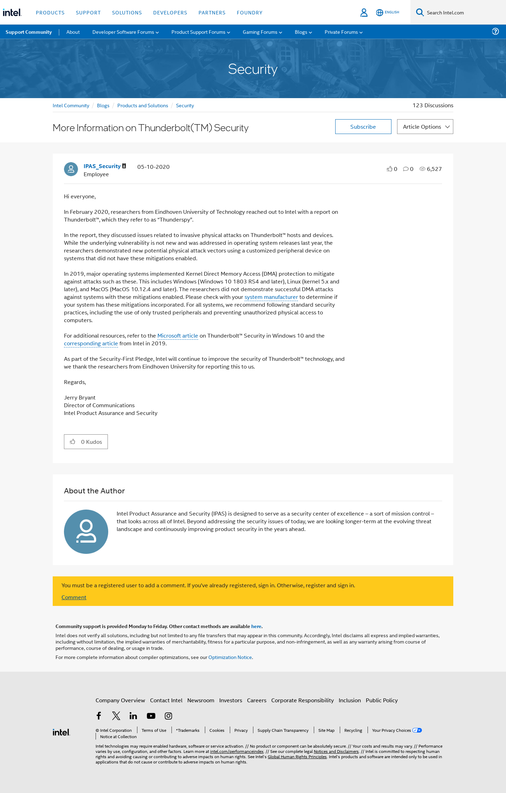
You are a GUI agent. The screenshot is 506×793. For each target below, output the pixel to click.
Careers (256, 700)
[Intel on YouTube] (151, 716)
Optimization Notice (230, 656)
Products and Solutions (142, 105)
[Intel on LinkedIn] (134, 716)
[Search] (420, 12)
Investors (230, 700)
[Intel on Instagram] (168, 716)
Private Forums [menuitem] (341, 31)
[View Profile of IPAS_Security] (105, 166)
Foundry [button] (250, 12)
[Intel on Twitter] (116, 716)
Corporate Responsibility (302, 700)
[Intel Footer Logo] (61, 731)
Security (185, 105)
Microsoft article (177, 335)
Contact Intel (166, 700)
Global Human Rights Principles (297, 756)
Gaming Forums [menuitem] (260, 31)
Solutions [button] (127, 12)
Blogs (103, 105)
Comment (73, 597)
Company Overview (120, 700)
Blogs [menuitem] (301, 31)
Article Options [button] (422, 126)
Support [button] (88, 12)
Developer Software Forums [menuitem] (123, 31)
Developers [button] (170, 12)
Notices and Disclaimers (336, 751)
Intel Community (71, 105)
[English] (387, 12)
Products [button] (50, 12)
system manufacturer (271, 297)
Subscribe (363, 126)
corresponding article (91, 343)
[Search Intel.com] (465, 12)
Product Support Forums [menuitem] (198, 31)
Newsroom (200, 700)
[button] (72, 441)
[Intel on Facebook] (99, 716)
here (256, 626)
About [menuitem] (73, 31)
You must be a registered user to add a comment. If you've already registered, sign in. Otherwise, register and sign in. (208, 585)
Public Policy (382, 700)
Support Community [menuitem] (29, 32)
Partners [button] (212, 12)
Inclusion (350, 700)
